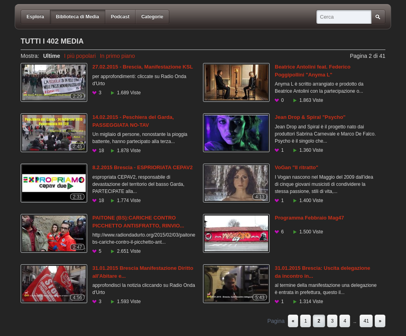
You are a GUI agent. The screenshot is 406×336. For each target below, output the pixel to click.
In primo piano (117, 56)
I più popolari (80, 56)
